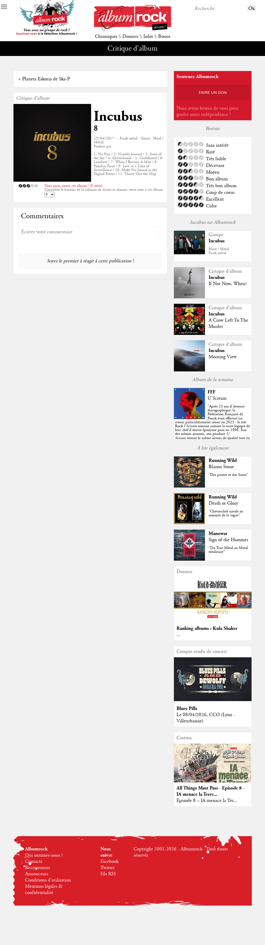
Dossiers (130, 36)
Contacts (33, 861)
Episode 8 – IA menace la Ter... (206, 801)
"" (212, 426)
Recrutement (37, 868)
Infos (148, 36)
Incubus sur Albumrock (212, 222)
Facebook (109, 861)
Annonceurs (36, 874)
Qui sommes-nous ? (44, 855)
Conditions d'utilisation (48, 880)
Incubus (118, 116)
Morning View (223, 357)
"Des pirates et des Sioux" (228, 474)
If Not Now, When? (228, 284)
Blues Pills (186, 708)
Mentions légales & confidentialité (44, 889)
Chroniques (106, 36)
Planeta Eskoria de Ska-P (46, 79)
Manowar (218, 534)
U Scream (217, 398)
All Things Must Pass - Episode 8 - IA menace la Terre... (210, 791)
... (178, 635)
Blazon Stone (221, 467)
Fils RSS (108, 874)
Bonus (164, 36)
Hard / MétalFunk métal (219, 251)
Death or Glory (223, 503)
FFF (211, 392)
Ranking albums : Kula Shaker (206, 628)
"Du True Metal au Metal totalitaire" (228, 549)
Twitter (107, 868)
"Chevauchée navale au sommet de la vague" (226, 513)
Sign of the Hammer (228, 540)
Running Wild (223, 460)
